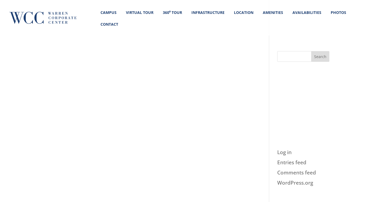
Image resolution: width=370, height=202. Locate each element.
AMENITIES (273, 12)
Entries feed (291, 162)
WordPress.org (295, 182)
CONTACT (109, 24)
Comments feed (296, 172)
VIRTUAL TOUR (139, 12)
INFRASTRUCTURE (208, 12)
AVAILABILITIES (306, 12)
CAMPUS (109, 12)
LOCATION (243, 12)
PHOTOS (338, 12)
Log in (284, 152)
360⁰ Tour (172, 12)
